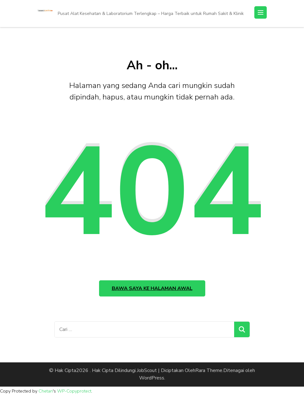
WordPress (151, 377)
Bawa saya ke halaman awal (152, 288)
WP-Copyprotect (74, 391)
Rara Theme (208, 370)
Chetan (46, 391)
